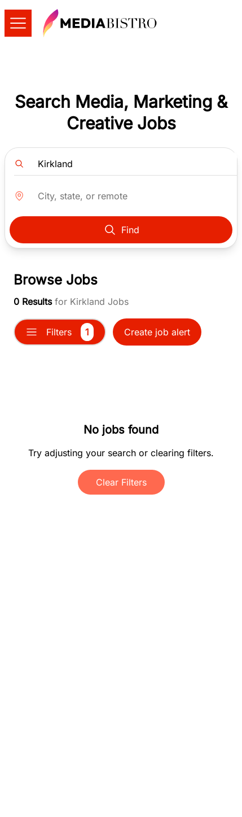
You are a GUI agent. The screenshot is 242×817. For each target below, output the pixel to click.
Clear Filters (121, 482)
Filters (60, 332)
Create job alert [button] (157, 332)
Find (121, 230)
